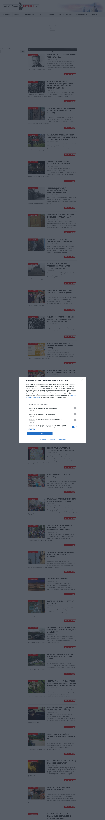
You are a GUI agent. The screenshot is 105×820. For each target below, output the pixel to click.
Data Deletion (42, 439)
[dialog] (52, 410)
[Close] (82, 380)
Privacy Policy (62, 439)
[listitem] (52, 404)
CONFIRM (40, 433)
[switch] (74, 408)
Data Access (52, 439)
